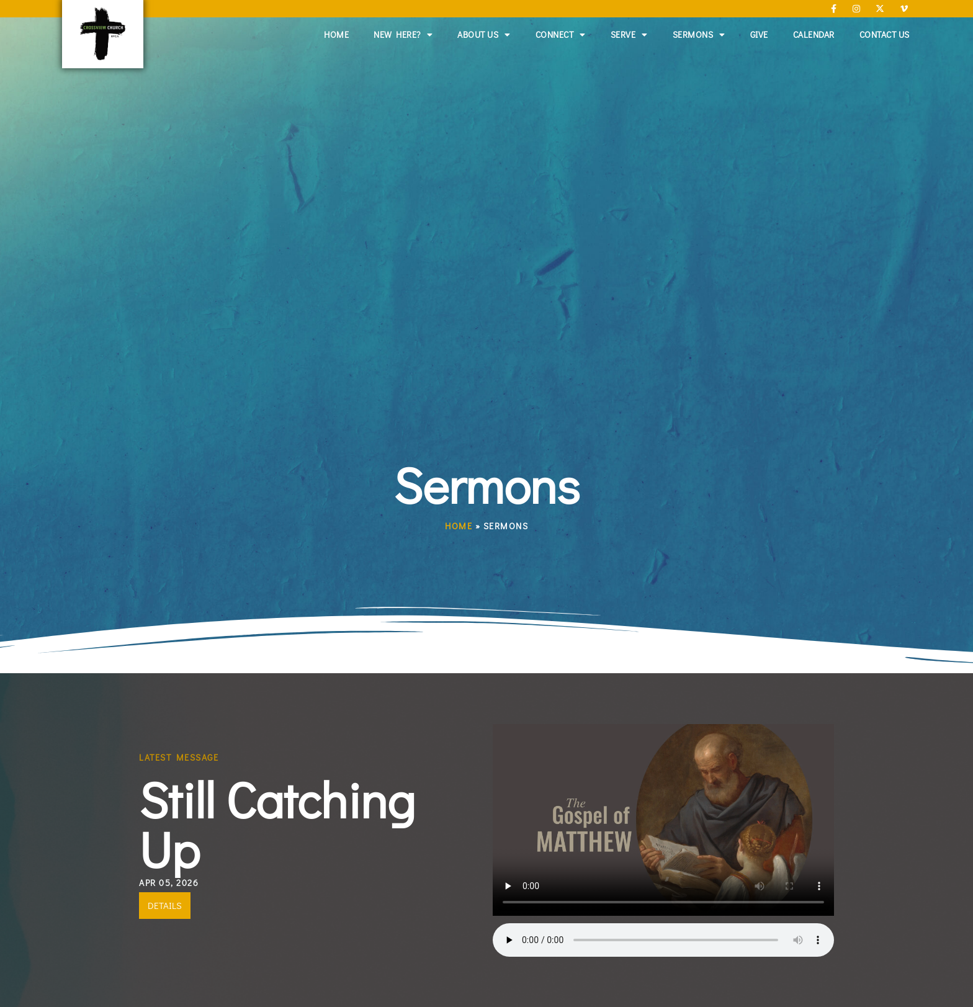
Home (336, 34)
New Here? (403, 34)
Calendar (814, 34)
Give (759, 34)
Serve (629, 34)
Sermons (699, 34)
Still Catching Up (277, 823)
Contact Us (884, 34)
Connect (561, 34)
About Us (484, 34)
